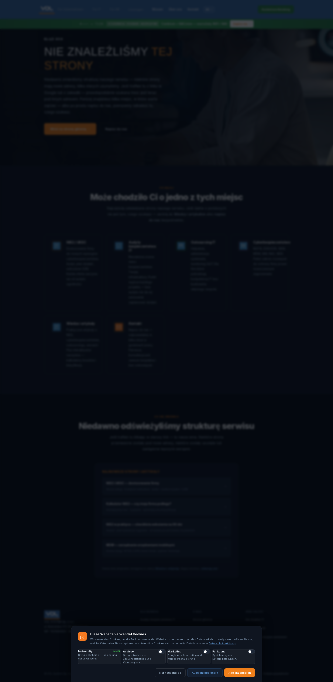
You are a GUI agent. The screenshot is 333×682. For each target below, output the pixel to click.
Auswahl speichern (205, 672)
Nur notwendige (170, 672)
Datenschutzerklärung (222, 643)
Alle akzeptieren (240, 672)
